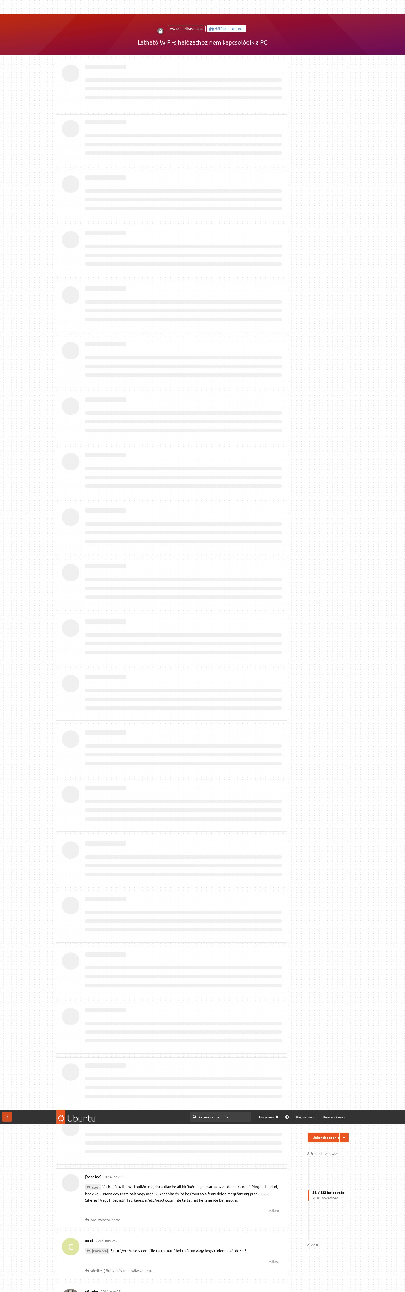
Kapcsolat (144, 1272)
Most (312, 135)
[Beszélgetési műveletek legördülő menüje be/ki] (344, 28)
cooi (96, 77)
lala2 (96, 580)
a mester (100, 745)
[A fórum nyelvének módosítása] (268, 7)
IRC (280, 1261)
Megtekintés (208, 1260)
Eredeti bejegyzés (322, 43)
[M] (266, 1261)
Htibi (96, 466)
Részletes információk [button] (147, 1282)
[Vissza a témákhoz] (7, 7)
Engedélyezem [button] (380, 1282)
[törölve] (100, 141)
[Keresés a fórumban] (220, 7)
